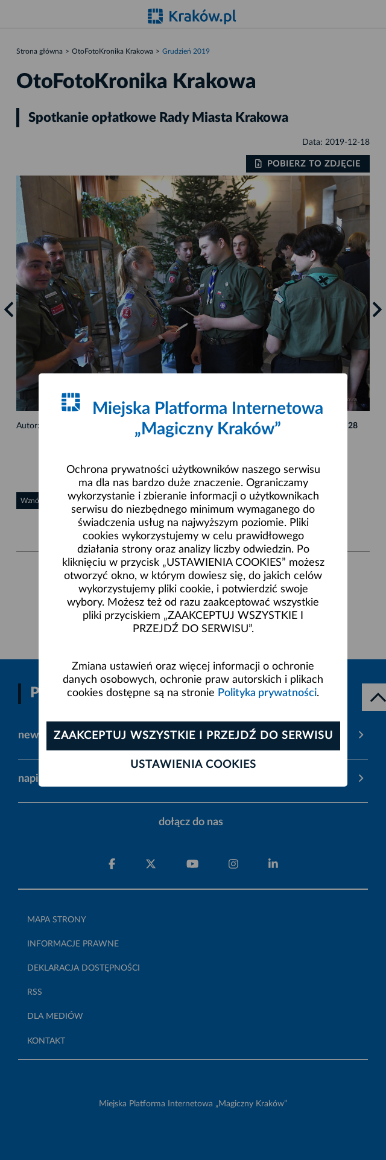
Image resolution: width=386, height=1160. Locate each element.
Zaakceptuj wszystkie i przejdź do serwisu (193, 736)
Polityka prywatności (267, 693)
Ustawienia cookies (193, 764)
